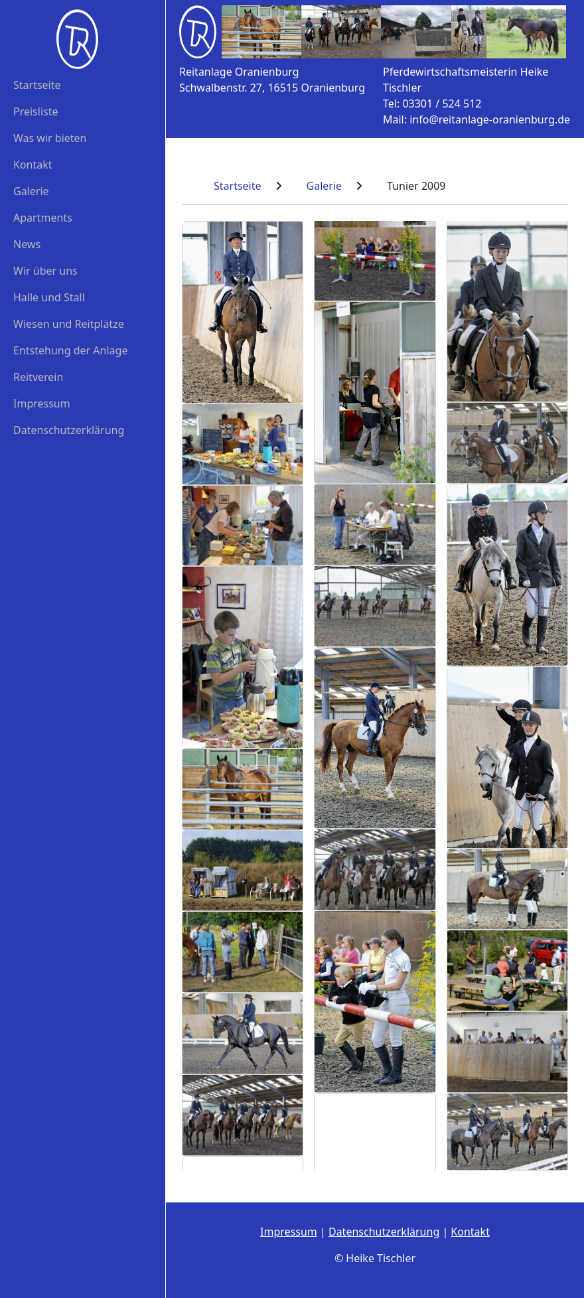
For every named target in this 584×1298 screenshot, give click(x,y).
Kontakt (32, 164)
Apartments (42, 217)
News (26, 244)
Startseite (37, 85)
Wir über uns (45, 270)
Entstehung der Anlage (70, 350)
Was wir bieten (50, 138)
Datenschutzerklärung (68, 430)
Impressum (41, 403)
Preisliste (35, 111)
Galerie (31, 191)
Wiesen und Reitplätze (68, 324)
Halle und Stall (49, 297)
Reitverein (38, 377)
